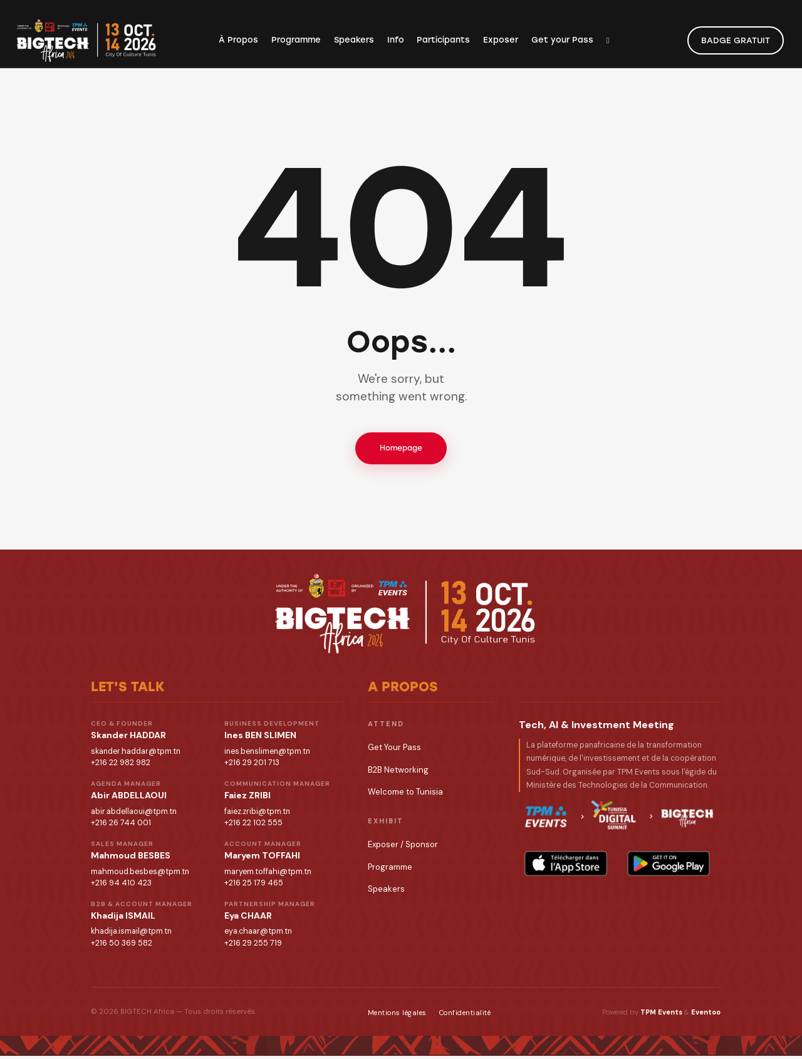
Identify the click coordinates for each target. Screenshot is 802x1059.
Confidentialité (465, 1015)
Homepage (401, 449)
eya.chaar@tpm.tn (258, 934)
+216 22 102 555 (253, 826)
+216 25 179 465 (253, 886)
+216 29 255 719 (253, 946)
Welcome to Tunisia (405, 795)
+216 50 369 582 (121, 946)
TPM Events (661, 1015)
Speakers (386, 891)
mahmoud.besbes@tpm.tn (140, 874)
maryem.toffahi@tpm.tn (267, 874)
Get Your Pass (394, 750)
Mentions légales (397, 1015)
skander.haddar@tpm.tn (135, 754)
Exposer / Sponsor (403, 847)
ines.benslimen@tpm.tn (267, 754)
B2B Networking (398, 772)
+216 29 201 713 (251, 766)
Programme (390, 869)
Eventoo (706, 1015)
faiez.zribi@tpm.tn (257, 814)
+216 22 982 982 (120, 766)
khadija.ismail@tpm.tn (131, 934)
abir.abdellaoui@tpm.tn (134, 814)
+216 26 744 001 (121, 826)
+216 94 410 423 (121, 886)
